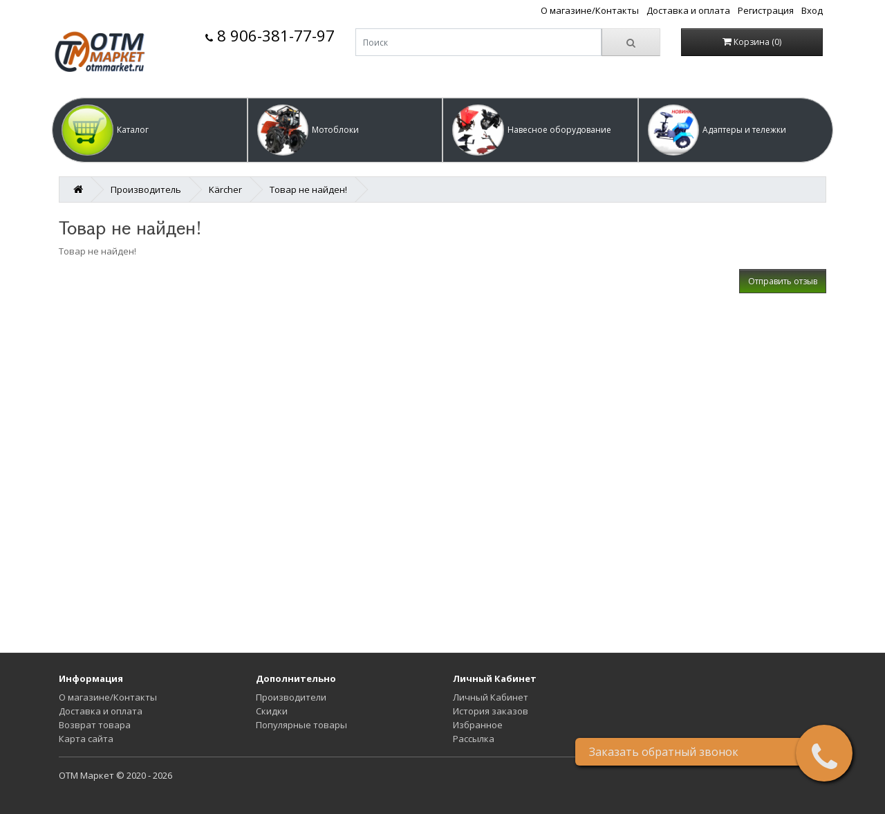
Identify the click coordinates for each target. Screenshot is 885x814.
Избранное (478, 725)
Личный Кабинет (490, 697)
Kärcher (225, 189)
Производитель (146, 189)
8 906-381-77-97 (270, 35)
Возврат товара (95, 725)
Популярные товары (301, 725)
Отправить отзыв (782, 281)
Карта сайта (86, 738)
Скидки (272, 711)
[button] (150, 130)
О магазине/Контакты (590, 10)
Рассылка (473, 738)
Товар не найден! (308, 189)
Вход (812, 10)
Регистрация (766, 10)
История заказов (490, 711)
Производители (291, 697)
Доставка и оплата (688, 10)
